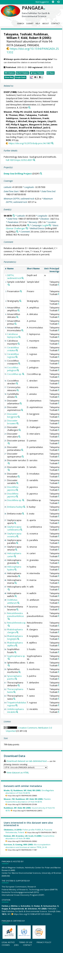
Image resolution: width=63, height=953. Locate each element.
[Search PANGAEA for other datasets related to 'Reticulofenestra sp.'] (9, 626)
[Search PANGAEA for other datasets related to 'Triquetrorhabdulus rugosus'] (16, 705)
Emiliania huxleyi (15, 506)
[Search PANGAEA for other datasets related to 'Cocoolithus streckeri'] (17, 383)
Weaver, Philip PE (13, 111)
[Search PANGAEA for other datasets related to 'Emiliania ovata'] (23, 514)
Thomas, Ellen (16, 115)
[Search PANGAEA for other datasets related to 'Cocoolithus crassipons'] (19, 363)
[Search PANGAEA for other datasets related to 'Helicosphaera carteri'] (15, 556)
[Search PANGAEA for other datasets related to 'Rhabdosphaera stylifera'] (16, 645)
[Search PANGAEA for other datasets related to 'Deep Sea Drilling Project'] (41, 173)
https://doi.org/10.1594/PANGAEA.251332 (33, 50)
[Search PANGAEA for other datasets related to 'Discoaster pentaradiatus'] (22, 450)
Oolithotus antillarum (12, 601)
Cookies (6, 945)
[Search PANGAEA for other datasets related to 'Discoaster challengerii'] (20, 430)
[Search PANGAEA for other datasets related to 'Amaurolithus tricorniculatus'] (22, 330)
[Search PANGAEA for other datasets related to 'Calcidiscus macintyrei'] (19, 344)
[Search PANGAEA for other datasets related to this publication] (29, 107)
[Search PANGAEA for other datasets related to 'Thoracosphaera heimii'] (14, 692)
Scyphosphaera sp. (16, 656)
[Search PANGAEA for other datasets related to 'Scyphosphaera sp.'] (9, 659)
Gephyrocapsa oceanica (14, 535)
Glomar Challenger (15, 228)
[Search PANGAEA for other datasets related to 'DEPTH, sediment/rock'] (23, 278)
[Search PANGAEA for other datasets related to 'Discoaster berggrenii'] (19, 417)
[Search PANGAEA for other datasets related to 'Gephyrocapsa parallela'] (17, 543)
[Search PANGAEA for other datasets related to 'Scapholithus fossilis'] (15, 652)
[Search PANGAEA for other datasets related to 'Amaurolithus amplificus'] (18, 310)
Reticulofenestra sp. (16, 622)
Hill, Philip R (12, 124)
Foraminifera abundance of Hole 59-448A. (29, 837)
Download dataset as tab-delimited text (27, 761)
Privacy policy (44, 942)
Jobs (16, 945)
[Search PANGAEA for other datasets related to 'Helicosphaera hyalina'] (15, 570)
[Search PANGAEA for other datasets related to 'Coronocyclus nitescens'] (18, 390)
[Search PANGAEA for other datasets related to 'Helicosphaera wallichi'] (16, 596)
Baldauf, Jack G (41, 127)
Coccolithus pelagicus (12, 369)
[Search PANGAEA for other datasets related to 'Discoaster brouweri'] (17, 423)
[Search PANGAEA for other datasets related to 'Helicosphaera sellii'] (9, 589)
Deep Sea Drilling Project (18, 173)
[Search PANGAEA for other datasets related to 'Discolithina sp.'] (23, 500)
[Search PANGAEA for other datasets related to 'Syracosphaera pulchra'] (16, 679)
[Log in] (58, 2)
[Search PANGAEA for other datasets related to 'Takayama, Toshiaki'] (59, 285)
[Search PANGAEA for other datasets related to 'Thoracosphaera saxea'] (14, 699)
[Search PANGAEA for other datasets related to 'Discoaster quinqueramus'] (23, 457)
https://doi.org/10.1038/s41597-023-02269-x (33, 914)
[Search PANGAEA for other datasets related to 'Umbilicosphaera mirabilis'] (17, 712)
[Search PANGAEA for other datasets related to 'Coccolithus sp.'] (23, 374)
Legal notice (8, 942)
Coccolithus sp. (14, 374)
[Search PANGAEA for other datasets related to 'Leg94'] (50, 225)
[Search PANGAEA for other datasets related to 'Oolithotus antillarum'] (18, 603)
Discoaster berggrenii (12, 415)
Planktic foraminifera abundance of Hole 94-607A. (27, 800)
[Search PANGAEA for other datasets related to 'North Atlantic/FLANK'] (28, 225)
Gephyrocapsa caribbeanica (14, 528)
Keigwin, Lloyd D (46, 121)
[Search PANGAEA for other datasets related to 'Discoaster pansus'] (9, 443)
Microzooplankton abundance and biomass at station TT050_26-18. (27, 845)
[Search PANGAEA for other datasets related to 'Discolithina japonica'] (17, 490)
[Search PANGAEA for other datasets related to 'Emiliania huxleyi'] (24, 507)
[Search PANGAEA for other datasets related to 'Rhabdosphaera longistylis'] (18, 639)
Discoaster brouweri (12, 422)
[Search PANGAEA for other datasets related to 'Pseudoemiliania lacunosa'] (17, 609)
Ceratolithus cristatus (13, 349)
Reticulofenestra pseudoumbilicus (15, 615)
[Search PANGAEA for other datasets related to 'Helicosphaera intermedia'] (19, 576)
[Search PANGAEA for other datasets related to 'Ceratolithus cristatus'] (17, 350)
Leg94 (45, 225)
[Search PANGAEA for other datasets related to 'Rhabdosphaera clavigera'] (17, 632)
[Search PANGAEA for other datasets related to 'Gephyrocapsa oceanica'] (17, 536)
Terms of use (25, 942)
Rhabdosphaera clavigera (15, 631)
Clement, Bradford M (20, 127)
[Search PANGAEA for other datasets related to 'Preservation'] (21, 291)
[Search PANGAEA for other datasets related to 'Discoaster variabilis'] (17, 483)
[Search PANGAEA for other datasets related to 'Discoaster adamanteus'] (21, 403)
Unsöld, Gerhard (33, 111)
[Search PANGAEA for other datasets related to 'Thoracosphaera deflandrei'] (19, 685)
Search (20, 23)
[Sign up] (53, 2)
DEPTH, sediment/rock (14, 277)
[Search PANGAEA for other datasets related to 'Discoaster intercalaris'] (19, 437)
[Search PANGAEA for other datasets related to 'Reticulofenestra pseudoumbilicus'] (9, 619)
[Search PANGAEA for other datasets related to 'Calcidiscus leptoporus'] (19, 337)
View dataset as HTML (18, 772)
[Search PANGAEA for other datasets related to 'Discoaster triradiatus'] (19, 476)
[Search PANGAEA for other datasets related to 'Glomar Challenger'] (27, 228)
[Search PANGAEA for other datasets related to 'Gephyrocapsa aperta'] (15, 523)
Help (38, 23)
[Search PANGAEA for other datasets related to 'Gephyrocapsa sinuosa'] (16, 550)
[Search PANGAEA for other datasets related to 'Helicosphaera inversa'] (16, 583)
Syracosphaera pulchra (14, 677)
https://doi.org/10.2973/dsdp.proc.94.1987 (30, 143)
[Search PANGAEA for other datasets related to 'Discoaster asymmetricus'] (22, 410)
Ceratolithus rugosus (13, 355)
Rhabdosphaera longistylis (15, 637)
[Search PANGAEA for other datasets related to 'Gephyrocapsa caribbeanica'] (21, 530)
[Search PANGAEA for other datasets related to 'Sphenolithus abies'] (9, 665)
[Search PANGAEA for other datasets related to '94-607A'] (14, 215)
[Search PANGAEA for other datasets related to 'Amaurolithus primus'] (15, 324)
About (45, 23)
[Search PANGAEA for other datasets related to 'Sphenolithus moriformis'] (19, 672)
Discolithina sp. (14, 500)
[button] (36, 77)
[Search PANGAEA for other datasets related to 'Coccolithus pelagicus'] (18, 370)
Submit (29, 23)
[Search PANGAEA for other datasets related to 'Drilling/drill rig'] (17, 231)
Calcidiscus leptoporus (12, 335)
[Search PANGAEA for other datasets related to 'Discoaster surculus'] (9, 463)
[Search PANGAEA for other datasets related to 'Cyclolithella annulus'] (16, 397)
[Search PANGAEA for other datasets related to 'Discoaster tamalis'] (9, 470)
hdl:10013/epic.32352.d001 (19, 160)
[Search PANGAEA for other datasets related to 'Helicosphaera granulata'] (18, 563)
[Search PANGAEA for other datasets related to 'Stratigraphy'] (20, 301)
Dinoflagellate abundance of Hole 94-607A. (29, 791)
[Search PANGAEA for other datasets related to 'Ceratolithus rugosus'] (16, 357)
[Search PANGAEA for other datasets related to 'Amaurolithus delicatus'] (17, 317)
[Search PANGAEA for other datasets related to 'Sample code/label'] (9, 285)
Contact (55, 23)
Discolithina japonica (12, 488)
